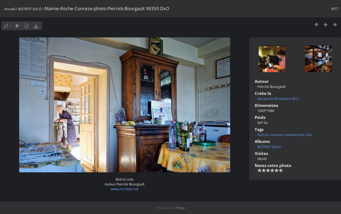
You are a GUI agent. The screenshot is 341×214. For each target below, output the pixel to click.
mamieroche (294, 134)
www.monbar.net (125, 188)
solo (309, 134)
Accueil (9, 8)
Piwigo (180, 207)
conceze (276, 134)
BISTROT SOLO (30, 8)
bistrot (262, 134)
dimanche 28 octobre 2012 (278, 98)
